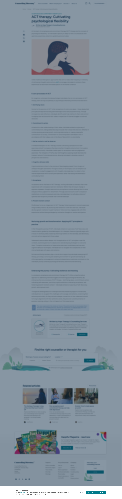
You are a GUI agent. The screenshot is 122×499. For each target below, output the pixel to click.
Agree (101, 492)
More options (79, 492)
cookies (22, 492)
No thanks (90, 492)
